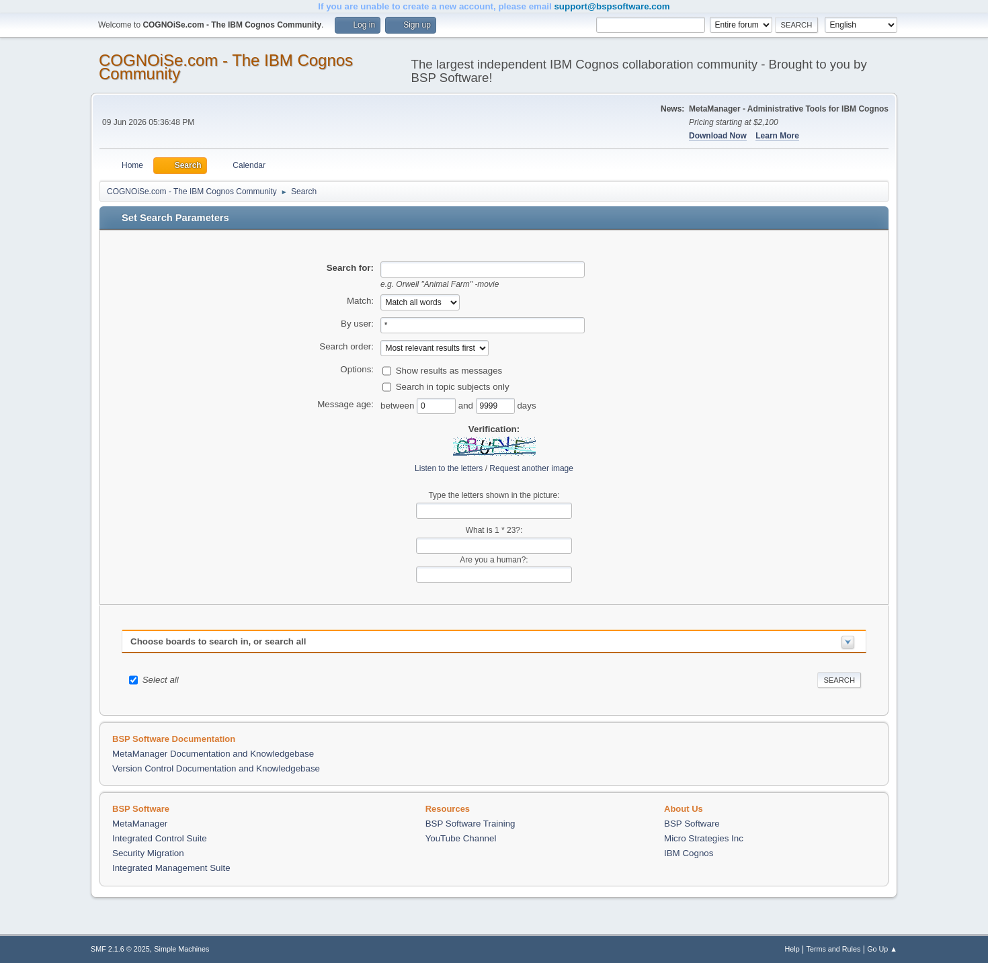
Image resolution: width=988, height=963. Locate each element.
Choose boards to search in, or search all (218, 641)
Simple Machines (181, 949)
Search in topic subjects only (452, 386)
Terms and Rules (834, 949)
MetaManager (139, 824)
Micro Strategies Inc (703, 838)
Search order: (346, 346)
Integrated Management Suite (171, 868)
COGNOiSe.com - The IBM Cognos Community (226, 67)
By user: (357, 324)
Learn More (777, 135)
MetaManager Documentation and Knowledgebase (213, 754)
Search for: (350, 268)
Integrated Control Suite (159, 838)
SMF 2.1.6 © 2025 (120, 949)
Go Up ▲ (882, 949)
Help (792, 949)
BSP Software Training (470, 824)
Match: (360, 301)
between (398, 405)
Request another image (531, 468)
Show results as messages (449, 370)
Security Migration (148, 853)
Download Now (718, 135)
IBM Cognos (688, 853)
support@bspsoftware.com (611, 6)
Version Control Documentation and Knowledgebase (216, 768)
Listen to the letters (449, 468)
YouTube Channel (461, 838)
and (467, 405)
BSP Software (692, 824)
